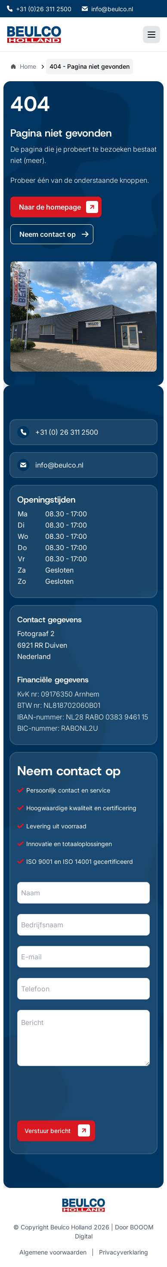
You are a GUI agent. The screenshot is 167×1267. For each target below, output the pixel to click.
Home (23, 66)
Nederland (34, 656)
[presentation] (82, 1093)
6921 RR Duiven (42, 645)
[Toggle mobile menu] (151, 34)
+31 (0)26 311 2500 (39, 9)
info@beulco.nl (107, 9)
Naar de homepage (58, 207)
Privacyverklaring (123, 1252)
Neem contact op (54, 234)
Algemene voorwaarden (53, 1252)
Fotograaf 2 (36, 633)
